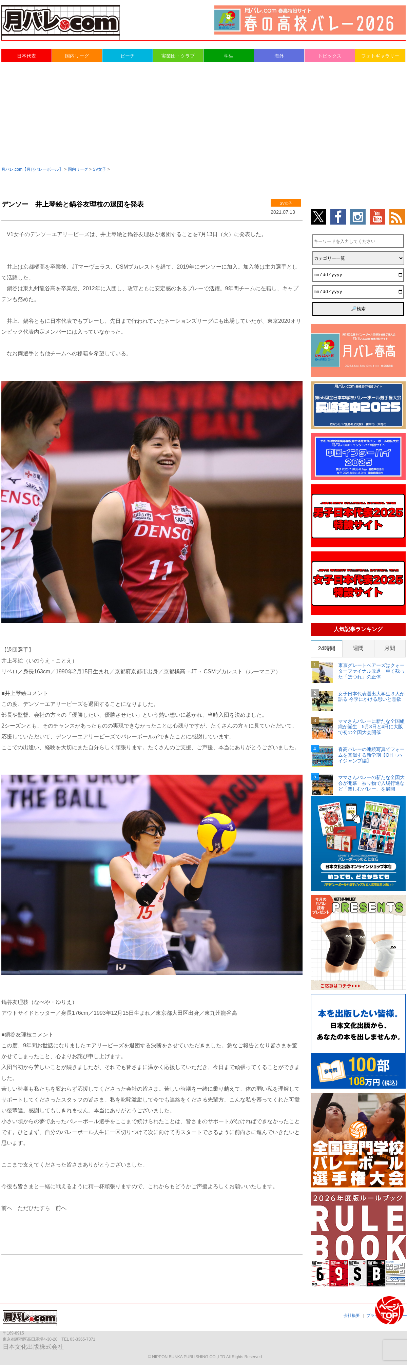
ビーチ (127, 56)
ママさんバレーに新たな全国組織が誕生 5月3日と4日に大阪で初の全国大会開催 (371, 726)
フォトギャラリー (380, 56)
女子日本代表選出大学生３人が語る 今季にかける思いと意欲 (371, 696)
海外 (279, 56)
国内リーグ (77, 56)
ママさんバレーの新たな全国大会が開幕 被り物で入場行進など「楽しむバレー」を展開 (371, 783)
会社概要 (352, 1315)
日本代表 (26, 56)
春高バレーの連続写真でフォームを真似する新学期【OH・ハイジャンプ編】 (371, 755)
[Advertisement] (203, 113)
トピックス (330, 56)
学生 (228, 56)
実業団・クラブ (178, 56)
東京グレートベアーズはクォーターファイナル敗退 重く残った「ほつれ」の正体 (371, 671)
